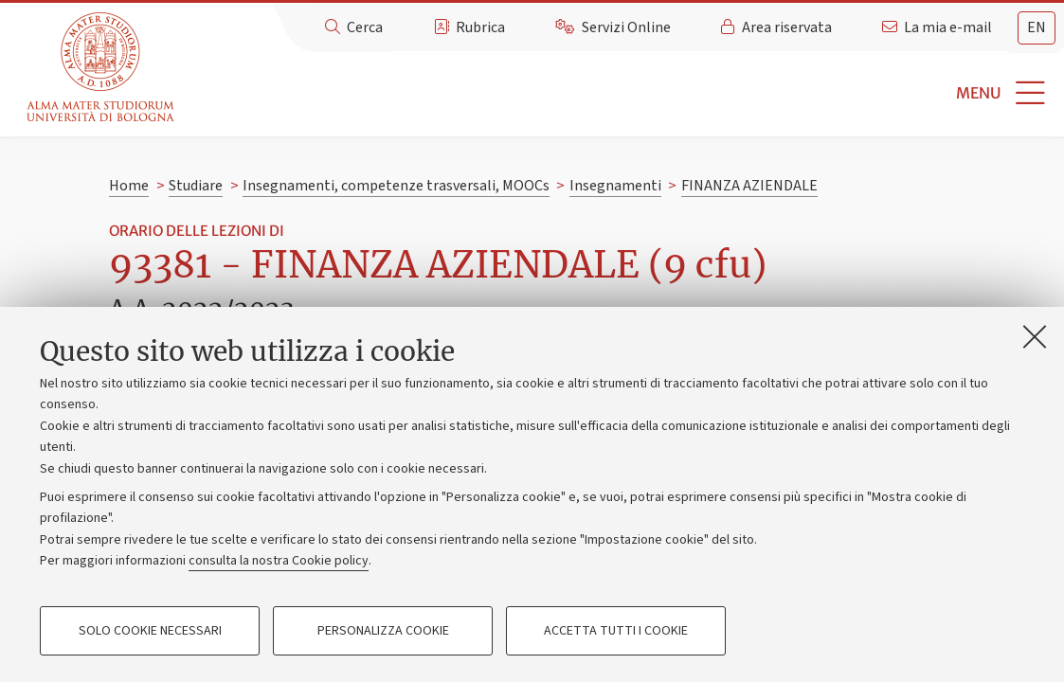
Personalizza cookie (383, 630)
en (1036, 27)
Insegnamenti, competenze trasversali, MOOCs (396, 185)
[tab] (1036, 28)
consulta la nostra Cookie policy (279, 560)
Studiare (196, 185)
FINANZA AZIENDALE (749, 185)
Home (129, 185)
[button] (622, 93)
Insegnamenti (615, 185)
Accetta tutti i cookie (616, 630)
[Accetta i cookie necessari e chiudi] (1034, 336)
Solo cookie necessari (150, 630)
